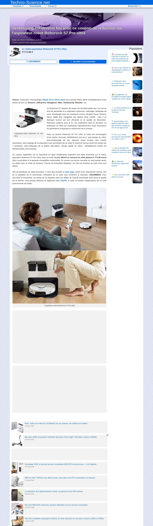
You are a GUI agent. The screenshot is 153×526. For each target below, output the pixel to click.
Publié (14, 40)
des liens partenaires (38, 42)
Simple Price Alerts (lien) (53, 100)
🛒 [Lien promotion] (82, 62)
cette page (69, 172)
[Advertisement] (59, 82)
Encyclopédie (35, 6)
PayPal (64, 181)
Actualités (18, 6)
